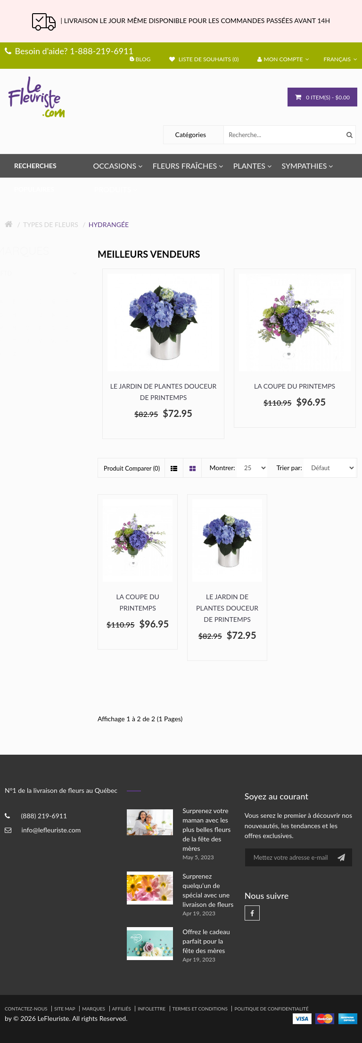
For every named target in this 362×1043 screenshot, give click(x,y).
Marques (93, 1008)
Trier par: (289, 468)
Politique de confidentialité (271, 1008)
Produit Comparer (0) (132, 468)
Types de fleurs (50, 224)
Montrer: (222, 468)
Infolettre (151, 1008)
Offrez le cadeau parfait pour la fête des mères (206, 941)
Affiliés (121, 1008)
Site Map (64, 1008)
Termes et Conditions (200, 1008)
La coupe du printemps (294, 386)
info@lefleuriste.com (51, 830)
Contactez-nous (26, 1008)
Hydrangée (109, 224)
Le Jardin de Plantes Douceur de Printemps (163, 391)
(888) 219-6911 (44, 816)
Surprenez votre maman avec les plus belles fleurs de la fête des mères (206, 829)
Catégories (190, 134)
